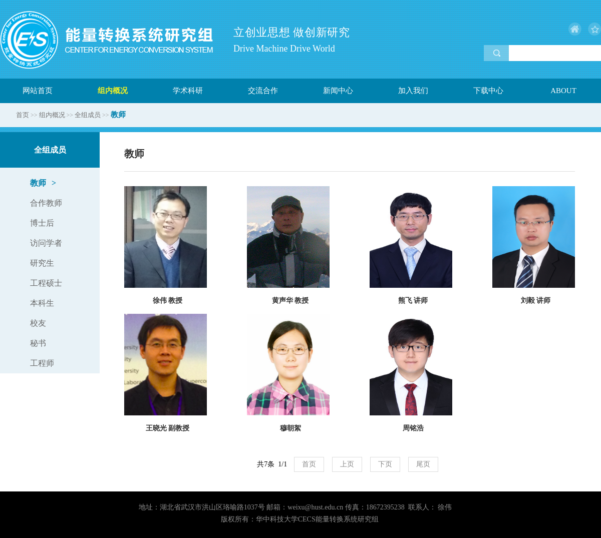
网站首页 (38, 91)
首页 (22, 115)
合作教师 (46, 203)
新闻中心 (338, 91)
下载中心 (488, 91)
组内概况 (113, 91)
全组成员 (88, 115)
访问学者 (46, 243)
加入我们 (413, 91)
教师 (43, 183)
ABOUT (563, 91)
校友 (38, 323)
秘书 (38, 343)
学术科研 (188, 91)
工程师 (42, 363)
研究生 (42, 263)
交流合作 (263, 91)
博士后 (42, 223)
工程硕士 (46, 283)
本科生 (42, 303)
